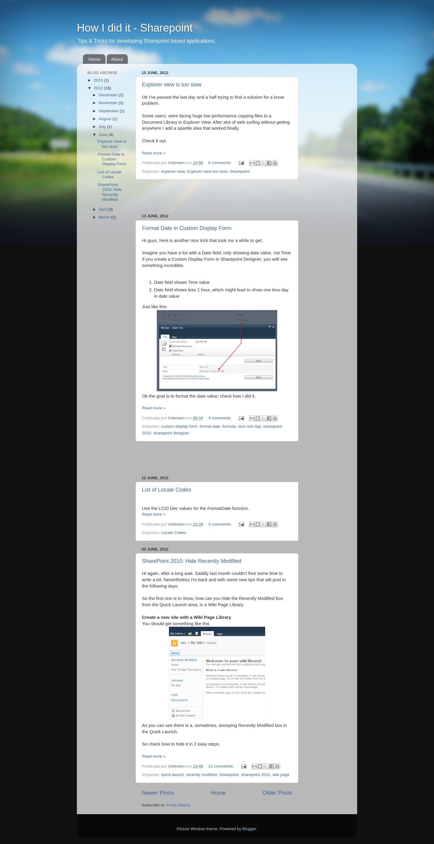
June (103, 134)
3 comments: (220, 524)
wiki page (280, 774)
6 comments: (220, 162)
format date (210, 426)
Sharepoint (239, 171)
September (109, 111)
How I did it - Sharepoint (135, 28)
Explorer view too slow (207, 171)
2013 (99, 80)
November (108, 103)
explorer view (173, 171)
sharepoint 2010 (255, 774)
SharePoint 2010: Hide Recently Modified (191, 561)
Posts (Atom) (178, 805)
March (105, 217)
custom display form (179, 426)
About (117, 59)
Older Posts (277, 793)
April (103, 209)
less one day (249, 426)
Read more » (153, 153)
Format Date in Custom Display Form (186, 228)
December (108, 95)
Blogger (249, 829)
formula (229, 426)
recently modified (201, 774)
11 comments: (221, 766)
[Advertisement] (217, 197)
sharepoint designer (171, 433)
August (105, 118)
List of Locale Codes (166, 490)
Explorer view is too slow (171, 85)
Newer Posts (158, 793)
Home (95, 59)
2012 (99, 88)
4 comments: (220, 418)
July (103, 126)
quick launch (172, 774)
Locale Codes (173, 532)
